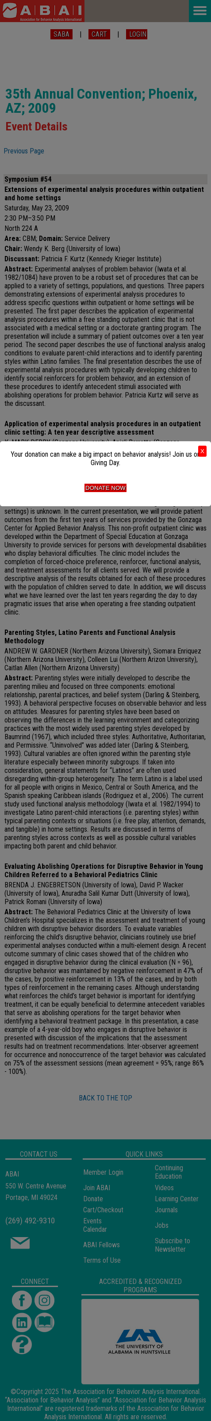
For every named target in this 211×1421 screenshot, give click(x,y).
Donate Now (105, 488)
